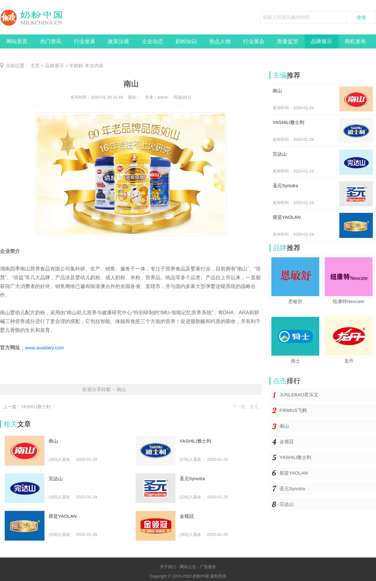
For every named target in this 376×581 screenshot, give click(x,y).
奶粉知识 (186, 41)
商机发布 (355, 41)
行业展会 (253, 41)
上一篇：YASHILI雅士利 (26, 406)
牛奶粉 (76, 65)
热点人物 (220, 41)
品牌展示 (321, 41)
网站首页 (17, 41)
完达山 (286, 504)
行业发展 (84, 41)
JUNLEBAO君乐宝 (298, 394)
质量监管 (287, 41)
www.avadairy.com (44, 347)
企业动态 (152, 41)
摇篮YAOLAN (293, 473)
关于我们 (168, 566)
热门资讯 (50, 41)
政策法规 (118, 41)
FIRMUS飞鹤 (293, 410)
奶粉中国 (201, 576)
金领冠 (286, 441)
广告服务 (208, 566)
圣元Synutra (292, 488)
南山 (284, 426)
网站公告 (188, 566)
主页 (35, 65)
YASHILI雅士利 (295, 457)
